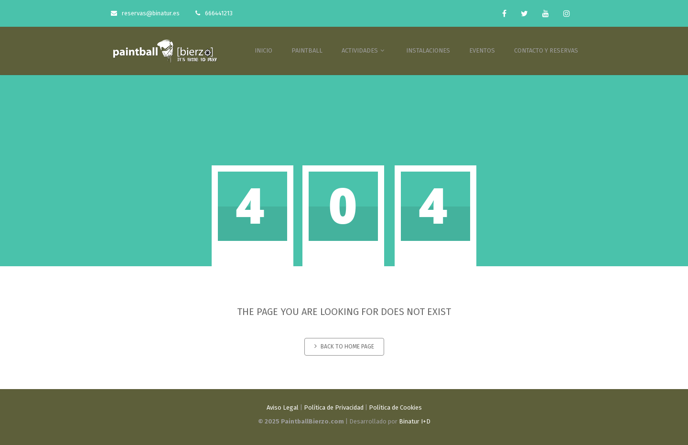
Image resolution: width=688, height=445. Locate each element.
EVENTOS (482, 50)
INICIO (263, 50)
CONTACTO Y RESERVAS (546, 50)
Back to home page (344, 346)
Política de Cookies (395, 407)
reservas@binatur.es (145, 13)
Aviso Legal (283, 407)
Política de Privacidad (334, 407)
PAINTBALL (306, 50)
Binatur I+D (414, 421)
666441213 (214, 13)
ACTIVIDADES (364, 50)
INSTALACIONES (428, 50)
